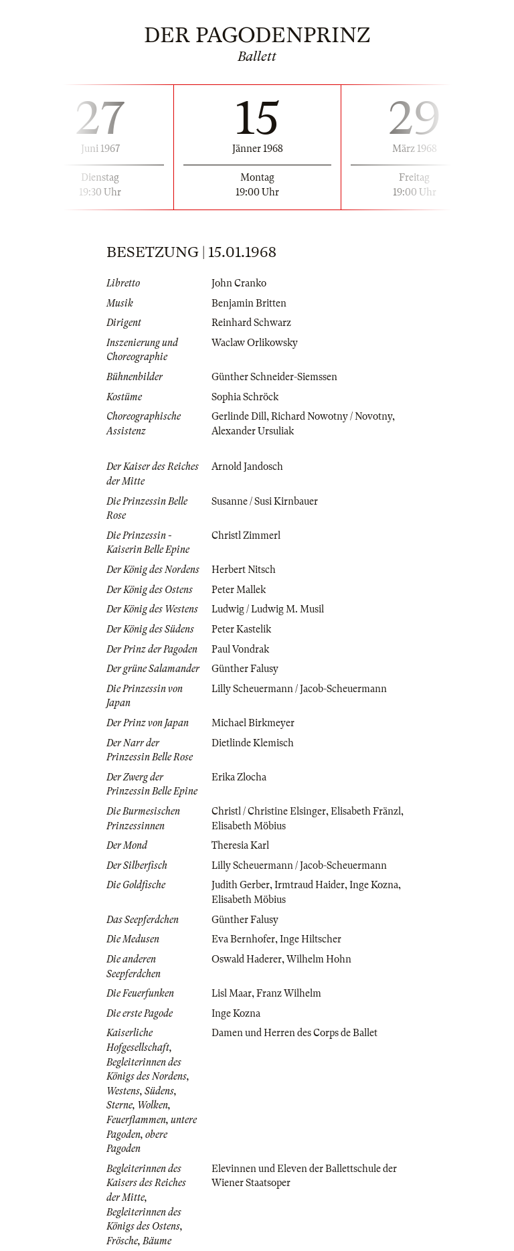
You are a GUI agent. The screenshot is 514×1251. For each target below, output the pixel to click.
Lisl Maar (231, 993)
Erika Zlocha (238, 777)
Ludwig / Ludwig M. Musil (267, 609)
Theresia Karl (240, 845)
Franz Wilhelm (288, 993)
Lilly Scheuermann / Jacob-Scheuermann (299, 688)
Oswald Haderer (246, 959)
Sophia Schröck (244, 397)
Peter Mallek (238, 589)
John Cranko (238, 283)
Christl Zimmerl (245, 535)
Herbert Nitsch (243, 569)
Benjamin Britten (248, 303)
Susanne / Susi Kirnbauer (264, 501)
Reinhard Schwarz (251, 322)
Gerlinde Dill (238, 416)
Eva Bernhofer (243, 939)
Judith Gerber (240, 885)
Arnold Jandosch (247, 466)
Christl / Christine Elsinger (268, 811)
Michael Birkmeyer (252, 723)
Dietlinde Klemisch (252, 743)
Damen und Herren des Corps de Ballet (294, 1032)
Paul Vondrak (240, 649)
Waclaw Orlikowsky (254, 342)
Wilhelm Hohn (318, 959)
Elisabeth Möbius (248, 826)
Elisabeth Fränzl (366, 811)
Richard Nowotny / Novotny (331, 416)
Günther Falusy (244, 668)
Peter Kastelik (241, 629)
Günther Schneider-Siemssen (274, 376)
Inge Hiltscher (310, 939)
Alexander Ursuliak (252, 431)
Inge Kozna (373, 885)
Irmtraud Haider (309, 885)
